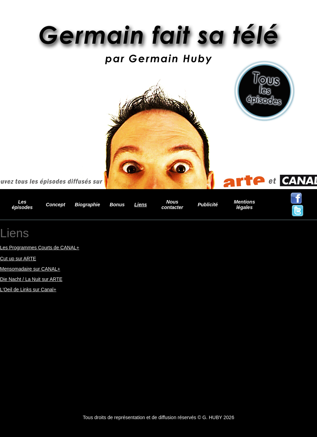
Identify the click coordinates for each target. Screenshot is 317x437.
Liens (140, 204)
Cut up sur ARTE (18, 258)
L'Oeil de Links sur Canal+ (28, 289)
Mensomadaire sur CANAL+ (30, 269)
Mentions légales (244, 204)
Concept (55, 204)
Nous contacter (172, 204)
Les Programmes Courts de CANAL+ (39, 247)
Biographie (87, 204)
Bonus (117, 204)
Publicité (208, 204)
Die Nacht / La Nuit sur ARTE (31, 279)
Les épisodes (22, 204)
